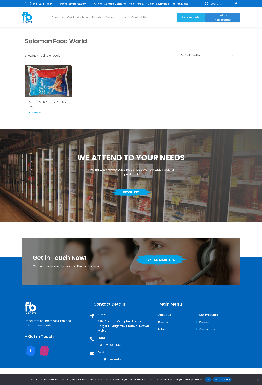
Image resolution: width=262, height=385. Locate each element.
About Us (58, 17)
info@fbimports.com (73, 3)
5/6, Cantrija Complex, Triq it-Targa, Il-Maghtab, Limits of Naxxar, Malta (141, 3)
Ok (208, 379)
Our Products (78, 17)
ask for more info (161, 259)
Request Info (190, 17)
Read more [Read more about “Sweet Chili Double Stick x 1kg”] (35, 112)
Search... (212, 4)
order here (131, 192)
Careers (111, 17)
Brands (97, 17)
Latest (124, 17)
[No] (257, 379)
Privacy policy (222, 379)
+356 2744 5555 (110, 345)
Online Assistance (222, 17)
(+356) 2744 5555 (39, 3)
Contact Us (139, 17)
